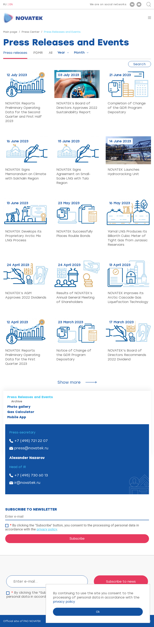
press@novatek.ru (31, 448)
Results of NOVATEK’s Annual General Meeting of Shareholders (75, 297)
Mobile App (16, 417)
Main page (10, 31)
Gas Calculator (20, 412)
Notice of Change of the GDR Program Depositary (73, 355)
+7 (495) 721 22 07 (31, 440)
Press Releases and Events (30, 397)
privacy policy (46, 529)
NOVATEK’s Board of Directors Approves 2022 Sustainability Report (76, 107)
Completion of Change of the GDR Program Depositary (127, 107)
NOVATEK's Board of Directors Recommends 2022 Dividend (127, 355)
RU (5, 4)
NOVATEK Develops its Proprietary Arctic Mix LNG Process (23, 235)
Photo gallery (18, 407)
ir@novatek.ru (27, 482)
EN (11, 4)
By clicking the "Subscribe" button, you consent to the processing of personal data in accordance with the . (72, 527)
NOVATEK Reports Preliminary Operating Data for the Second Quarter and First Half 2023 (23, 112)
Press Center (31, 31)
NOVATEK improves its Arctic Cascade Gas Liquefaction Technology (128, 297)
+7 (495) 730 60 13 (31, 475)
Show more (69, 382)
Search (139, 64)
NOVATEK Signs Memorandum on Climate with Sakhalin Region (25, 174)
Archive (16, 401)
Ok (98, 611)
